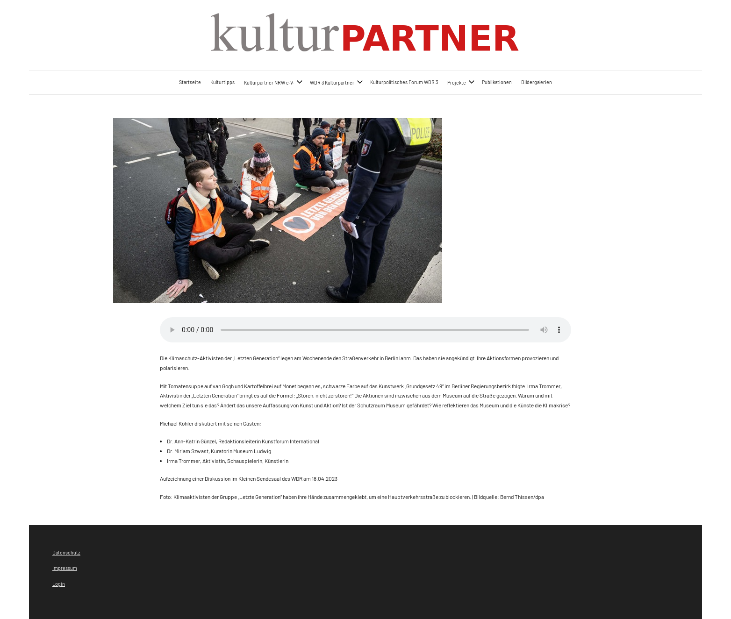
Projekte (461, 81)
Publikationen (497, 82)
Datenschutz (66, 552)
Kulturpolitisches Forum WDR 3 (404, 82)
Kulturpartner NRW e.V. (273, 81)
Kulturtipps (222, 82)
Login (58, 584)
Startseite (190, 82)
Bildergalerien (536, 82)
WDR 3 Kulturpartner (336, 81)
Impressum (64, 568)
